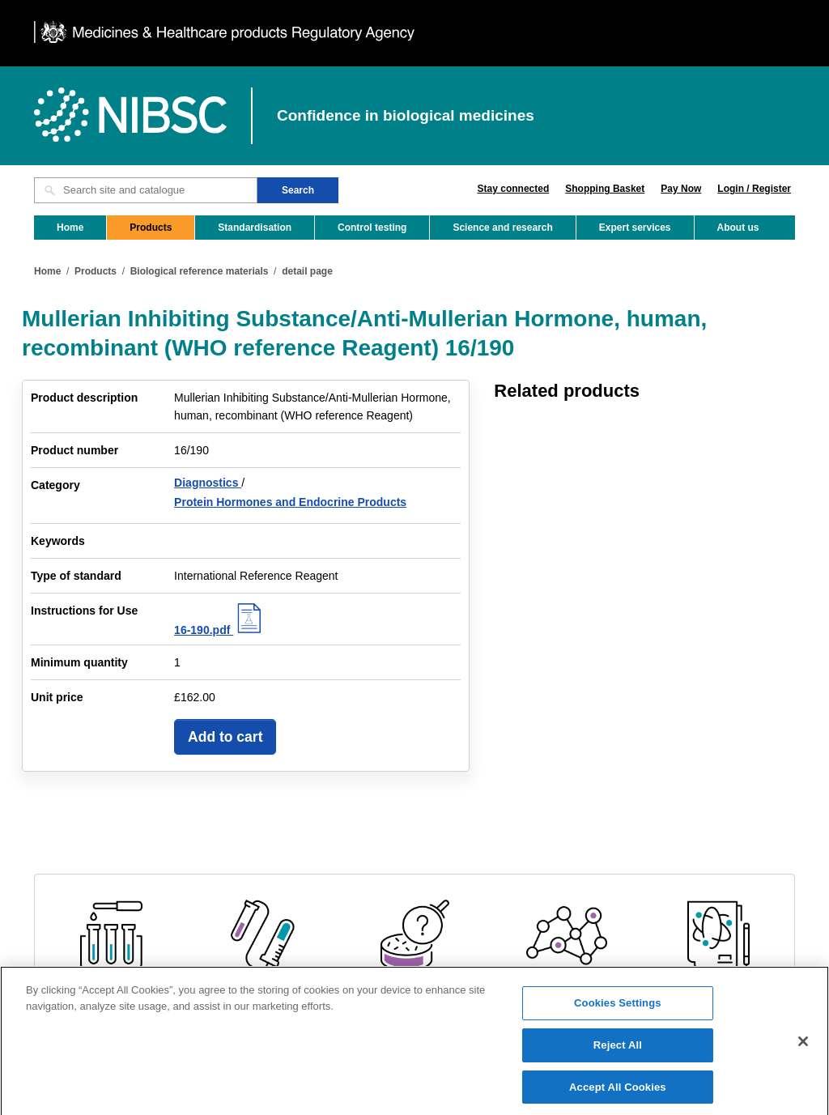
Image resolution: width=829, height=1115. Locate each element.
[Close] (803, 1048)
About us (738, 227)
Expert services (635, 227)
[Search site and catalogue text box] (145, 190)
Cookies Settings (617, 1009)
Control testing (372, 227)
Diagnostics (207, 482)
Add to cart (225, 737)
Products (151, 227)
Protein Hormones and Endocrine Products (290, 502)
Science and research (502, 227)
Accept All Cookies (617, 1093)
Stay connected (514, 188)
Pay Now (681, 188)
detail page (307, 271)
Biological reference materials (199, 271)
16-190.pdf (220, 629)
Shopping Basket (604, 188)
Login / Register (754, 188)
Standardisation (254, 227)
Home (70, 227)
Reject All (617, 1051)
